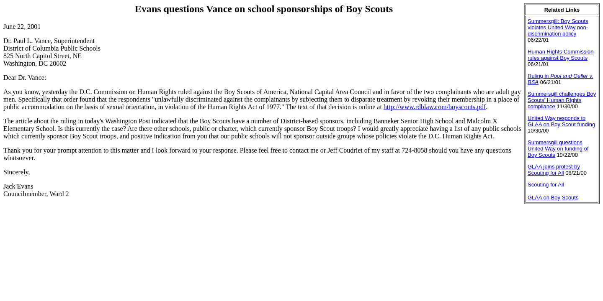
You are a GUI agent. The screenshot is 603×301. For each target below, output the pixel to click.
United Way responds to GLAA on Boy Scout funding (561, 121)
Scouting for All (546, 184)
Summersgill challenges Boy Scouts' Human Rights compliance (562, 100)
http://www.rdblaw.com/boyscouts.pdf (435, 106)
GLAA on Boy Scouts (553, 197)
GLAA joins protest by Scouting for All (554, 169)
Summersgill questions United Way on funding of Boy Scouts (558, 148)
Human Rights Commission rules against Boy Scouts (561, 54)
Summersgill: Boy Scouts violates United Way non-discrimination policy (558, 27)
